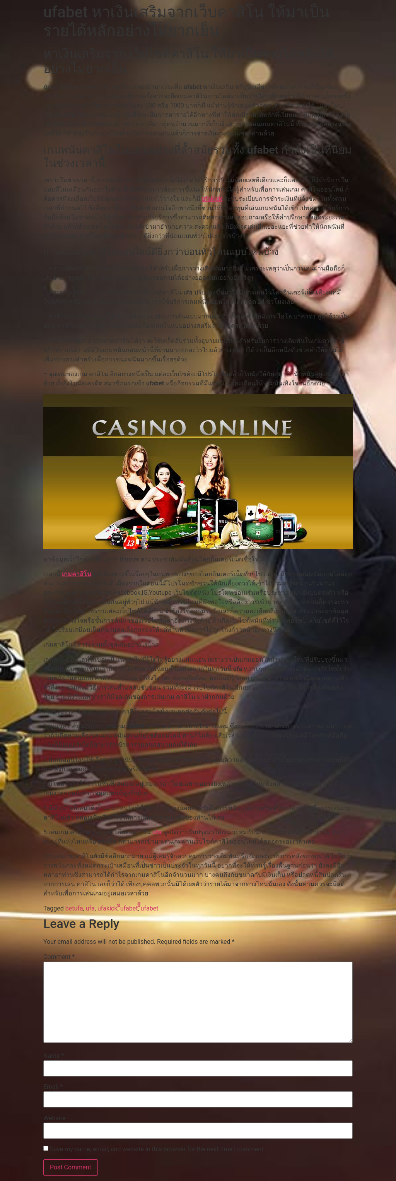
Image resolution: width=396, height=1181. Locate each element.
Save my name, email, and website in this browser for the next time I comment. (157, 1149)
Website (54, 1118)
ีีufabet (129, 908)
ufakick (212, 198)
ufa (156, 832)
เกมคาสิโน (76, 574)
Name (53, 1056)
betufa (74, 908)
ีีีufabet (150, 908)
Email (53, 1087)
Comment (59, 957)
